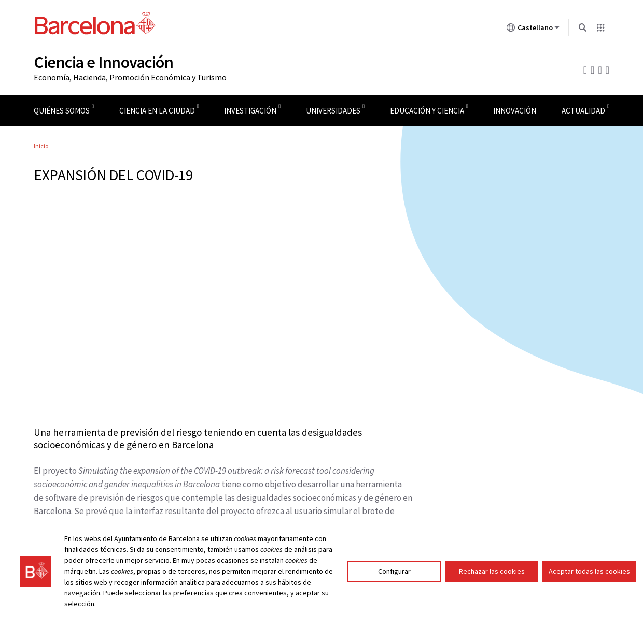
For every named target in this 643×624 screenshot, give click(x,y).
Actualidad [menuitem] (583, 111)
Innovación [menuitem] (514, 111)
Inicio (41, 146)
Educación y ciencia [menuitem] (427, 111)
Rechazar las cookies (492, 571)
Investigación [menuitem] (250, 111)
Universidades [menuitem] (333, 111)
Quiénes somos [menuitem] (62, 111)
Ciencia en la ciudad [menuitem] (157, 111)
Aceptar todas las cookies (589, 571)
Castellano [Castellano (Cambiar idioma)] (533, 29)
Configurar (394, 571)
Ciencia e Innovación (103, 62)
